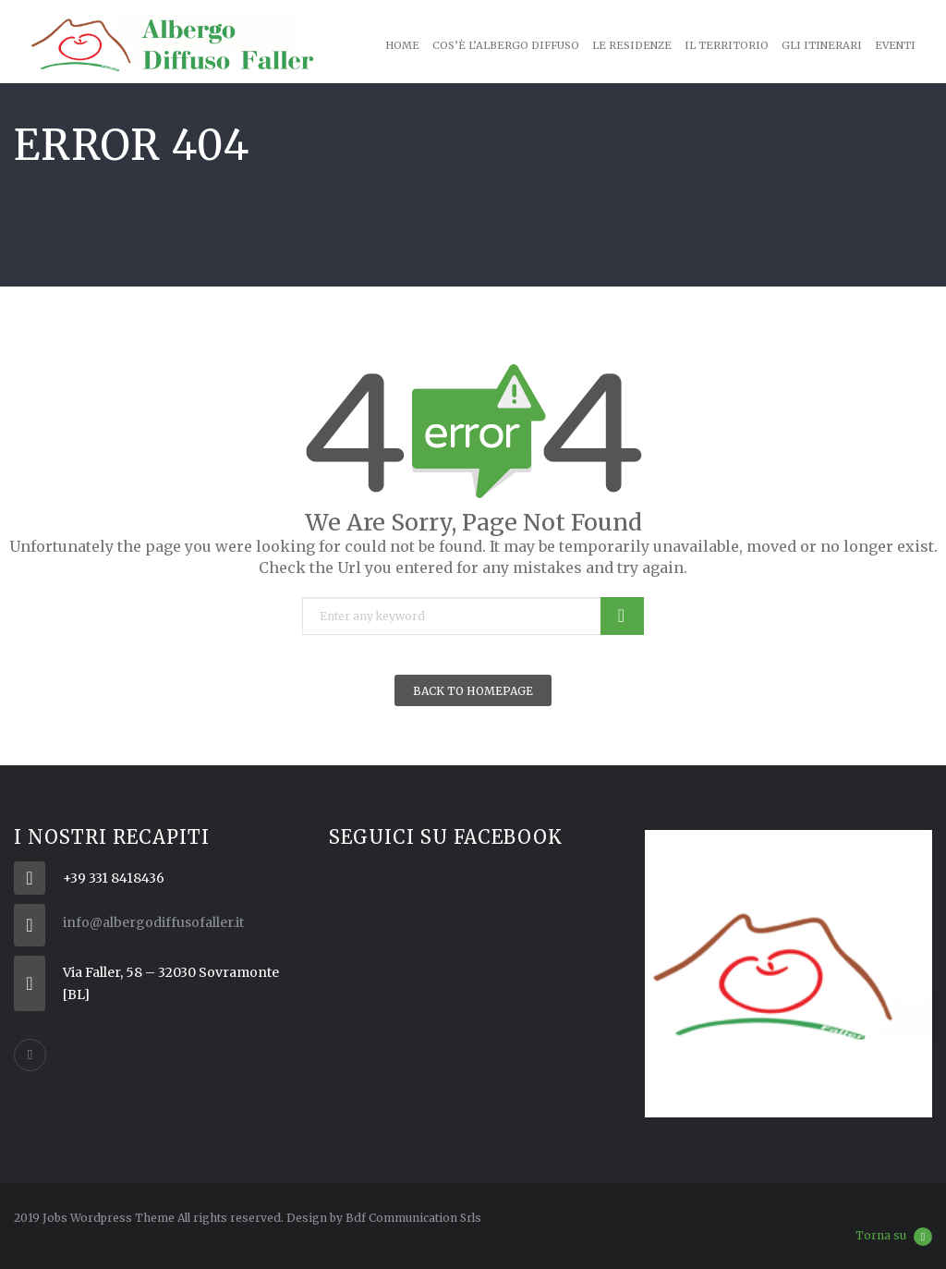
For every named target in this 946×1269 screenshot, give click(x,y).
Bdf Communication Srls (413, 1218)
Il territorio (727, 45)
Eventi (895, 45)
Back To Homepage (473, 691)
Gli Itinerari (822, 45)
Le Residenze (632, 45)
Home (402, 45)
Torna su (893, 1236)
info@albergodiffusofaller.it (153, 922)
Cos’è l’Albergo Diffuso (505, 45)
